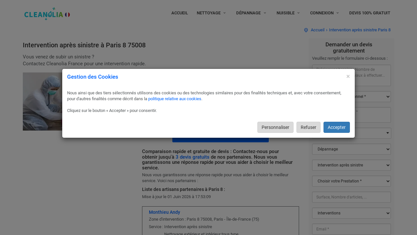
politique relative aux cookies (174, 98)
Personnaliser (275, 127)
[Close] (348, 76)
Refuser (308, 127)
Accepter (337, 127)
